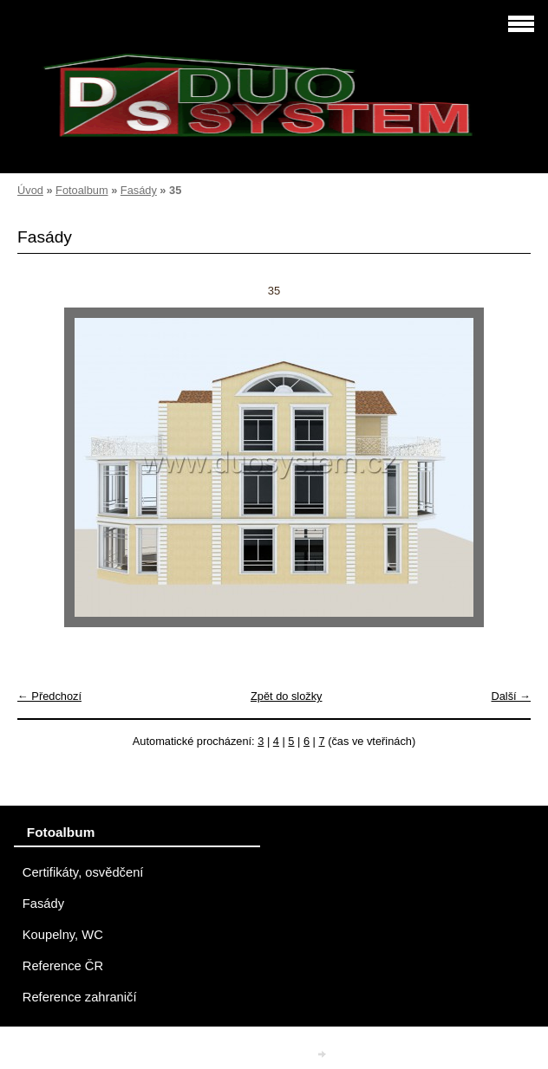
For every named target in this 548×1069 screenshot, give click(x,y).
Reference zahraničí (80, 997)
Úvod (30, 190)
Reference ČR (63, 966)
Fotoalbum (81, 190)
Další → (511, 696)
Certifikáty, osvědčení (83, 872)
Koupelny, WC (63, 935)
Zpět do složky (287, 696)
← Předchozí (49, 696)
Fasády (139, 190)
